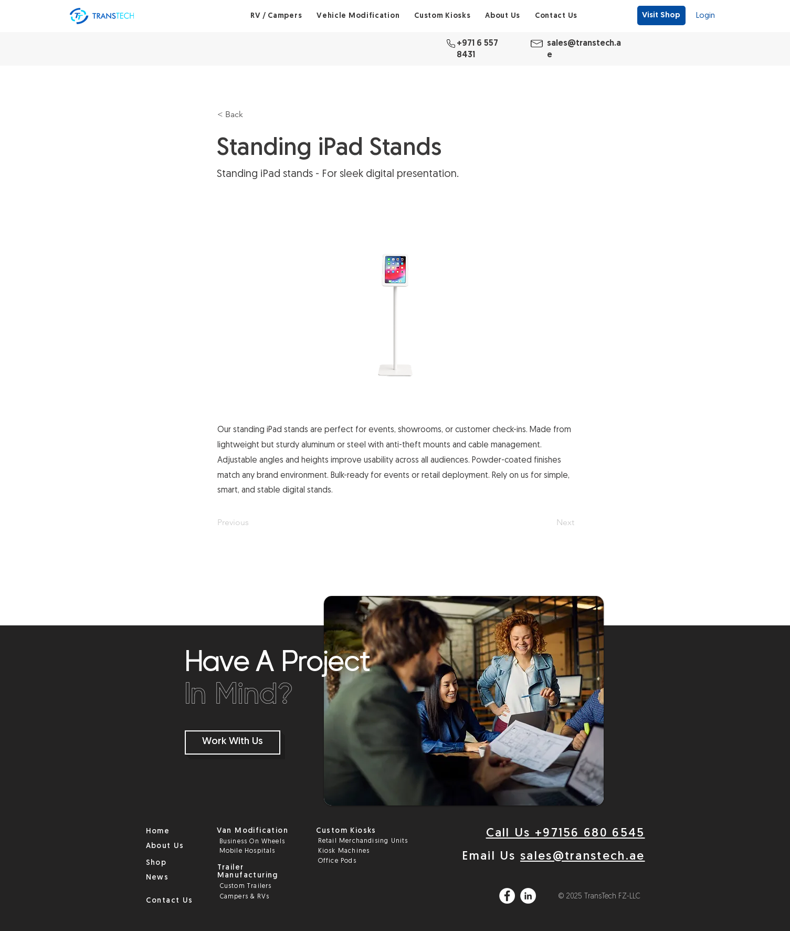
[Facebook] (507, 896)
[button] (276, 16)
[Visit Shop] (661, 15)
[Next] (548, 522)
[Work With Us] (232, 742)
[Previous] (252, 522)
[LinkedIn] (528, 896)
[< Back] (252, 114)
